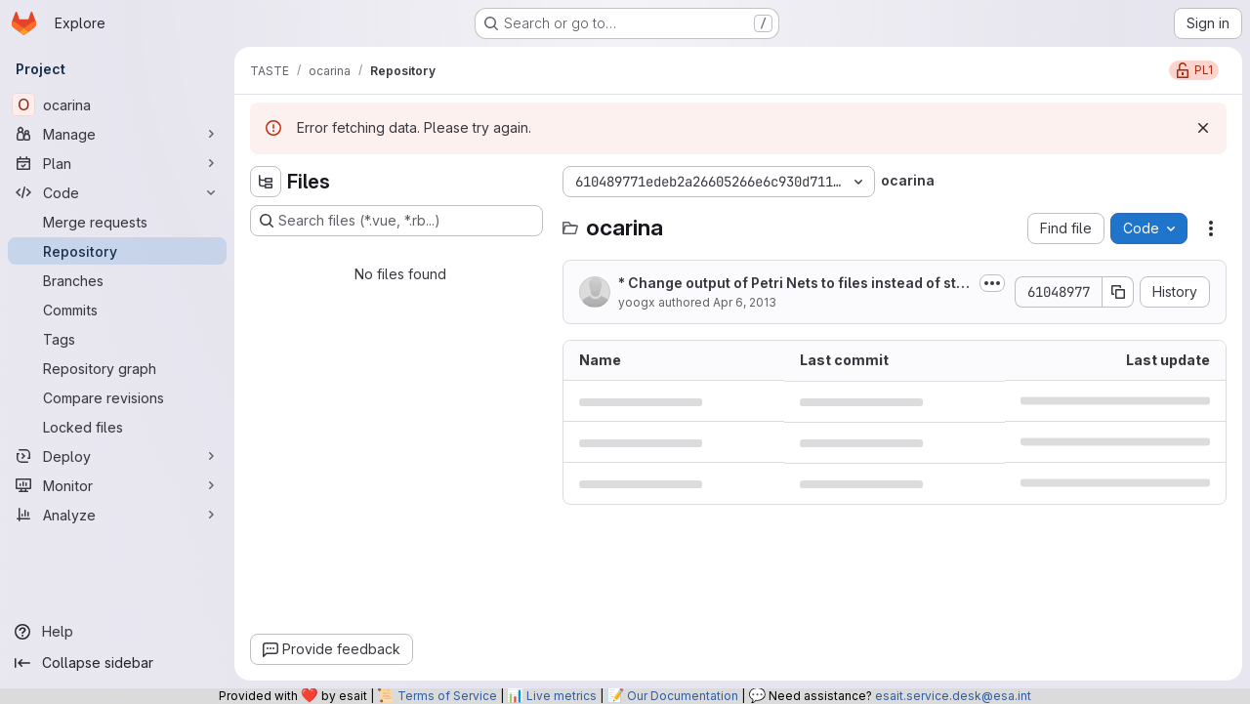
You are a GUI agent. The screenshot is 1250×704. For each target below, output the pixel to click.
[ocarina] (117, 104)
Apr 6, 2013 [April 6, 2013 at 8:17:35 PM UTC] (744, 302)
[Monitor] (117, 485)
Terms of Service (447, 695)
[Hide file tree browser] (265, 181)
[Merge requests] (117, 221)
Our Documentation (682, 695)
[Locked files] (117, 426)
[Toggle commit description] (992, 283)
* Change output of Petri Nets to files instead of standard (791, 283)
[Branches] (117, 280)
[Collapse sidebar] (117, 663)
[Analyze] (117, 514)
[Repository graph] (117, 368)
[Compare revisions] (117, 397)
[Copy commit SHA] (1118, 292)
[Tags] (117, 338)
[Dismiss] (1203, 128)
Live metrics (561, 695)
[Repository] (117, 251)
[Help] (117, 631)
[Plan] (117, 163)
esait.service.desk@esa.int (953, 695)
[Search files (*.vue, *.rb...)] (396, 220)
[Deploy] (117, 456)
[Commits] (117, 309)
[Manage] (117, 133)
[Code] (117, 192)
